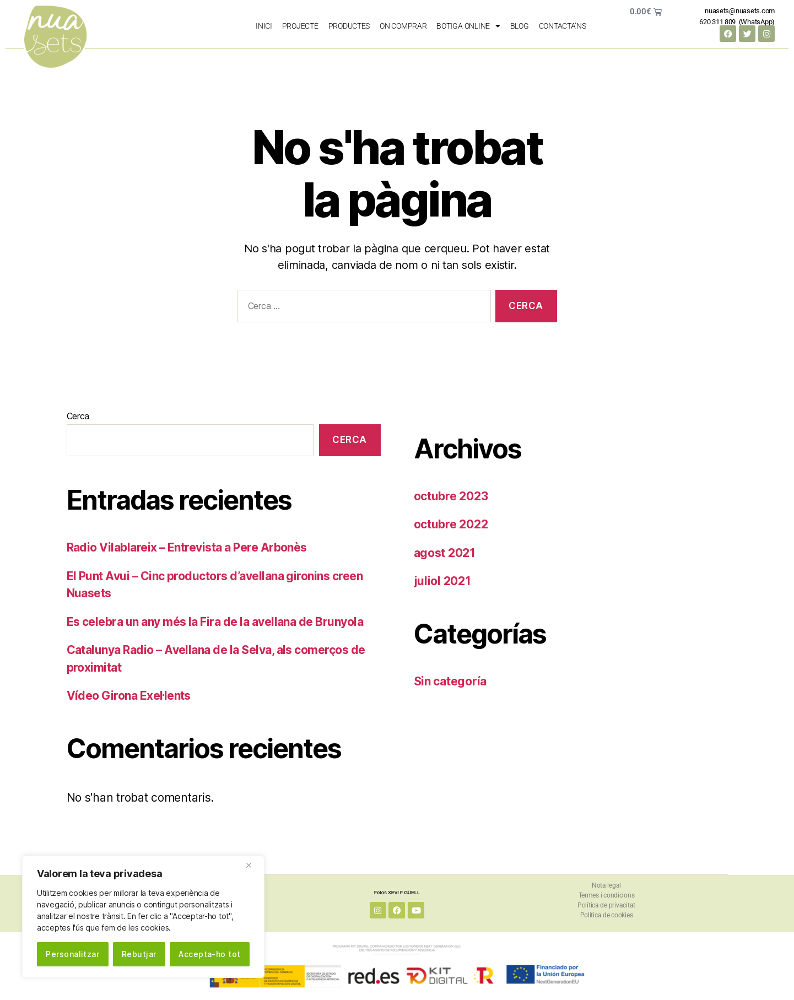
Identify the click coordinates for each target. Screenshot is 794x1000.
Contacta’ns (562, 25)
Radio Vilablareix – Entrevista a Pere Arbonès (187, 547)
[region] (143, 917)
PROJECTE (300, 25)
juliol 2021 (442, 581)
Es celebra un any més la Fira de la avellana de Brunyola (215, 622)
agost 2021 (445, 553)
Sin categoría (450, 681)
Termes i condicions (607, 895)
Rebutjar (139, 954)
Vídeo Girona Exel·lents (129, 695)
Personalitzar (72, 954)
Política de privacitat (606, 905)
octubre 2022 (451, 524)
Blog (519, 25)
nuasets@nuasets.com (740, 11)
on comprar (403, 25)
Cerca (78, 415)
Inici (264, 25)
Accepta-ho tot (210, 954)
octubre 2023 (451, 496)
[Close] (253, 865)
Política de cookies (606, 915)
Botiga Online (468, 26)
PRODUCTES (349, 25)
